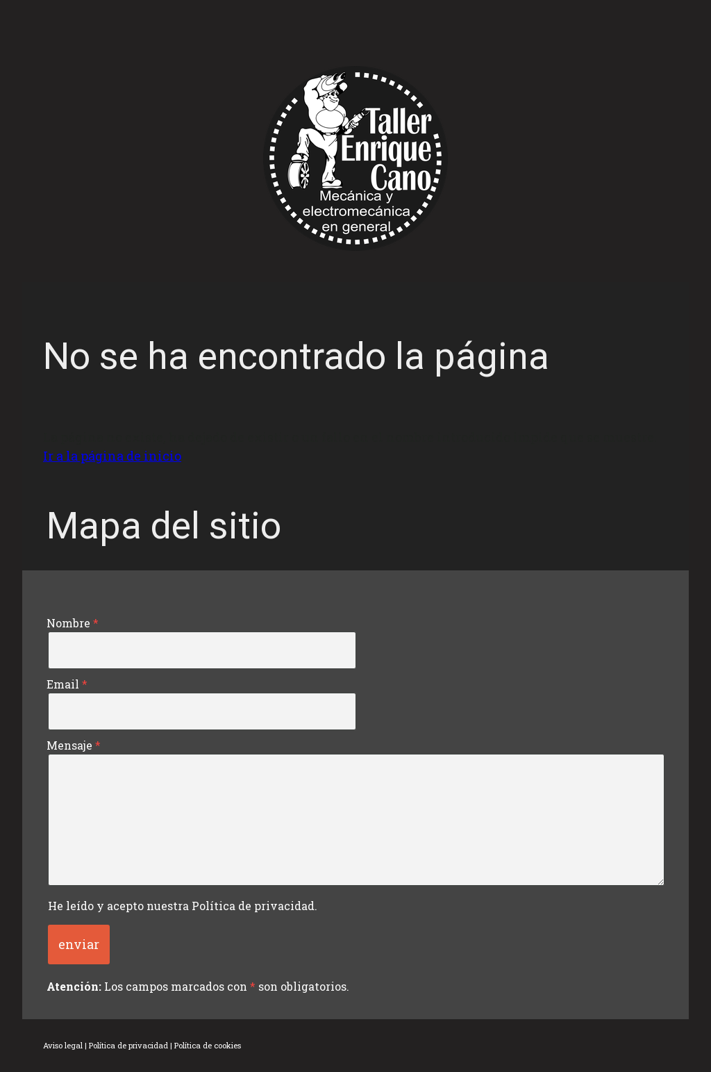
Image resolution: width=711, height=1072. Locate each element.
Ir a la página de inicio (112, 455)
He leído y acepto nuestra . (182, 905)
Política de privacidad (253, 905)
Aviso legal (63, 1045)
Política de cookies (207, 1045)
